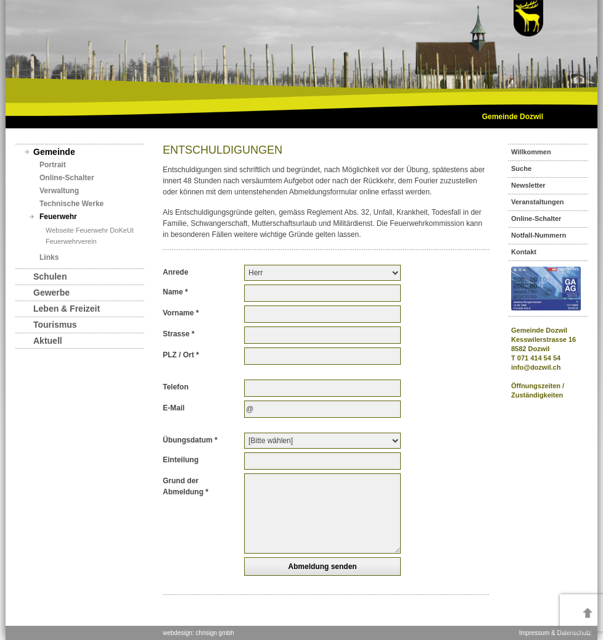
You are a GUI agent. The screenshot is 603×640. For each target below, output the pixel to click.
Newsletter (528, 185)
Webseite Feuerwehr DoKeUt (90, 230)
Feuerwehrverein (71, 241)
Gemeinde (54, 152)
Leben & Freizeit (66, 309)
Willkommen (531, 152)
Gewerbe (51, 292)
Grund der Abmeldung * (185, 486)
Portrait (52, 164)
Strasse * (178, 334)
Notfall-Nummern (538, 235)
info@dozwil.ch (535, 367)
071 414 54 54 (538, 358)
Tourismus (55, 325)
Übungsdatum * (190, 440)
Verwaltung (59, 190)
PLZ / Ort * (181, 355)
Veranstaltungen (537, 202)
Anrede (175, 272)
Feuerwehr (58, 216)
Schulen (50, 276)
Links (49, 257)
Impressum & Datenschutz (555, 633)
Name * (175, 292)
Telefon (176, 387)
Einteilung (181, 459)
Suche (521, 168)
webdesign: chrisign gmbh (198, 633)
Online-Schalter (66, 177)
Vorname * (181, 313)
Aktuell (47, 341)
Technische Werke (71, 203)
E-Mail (173, 408)
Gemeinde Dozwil (512, 116)
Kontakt (523, 252)
